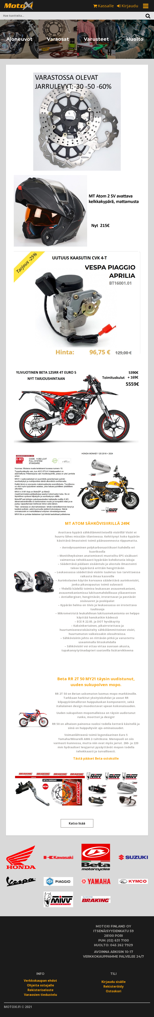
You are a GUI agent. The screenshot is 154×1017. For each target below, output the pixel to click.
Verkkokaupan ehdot (40, 980)
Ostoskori (113, 991)
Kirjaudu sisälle (113, 982)
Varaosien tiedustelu (40, 994)
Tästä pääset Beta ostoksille (96, 758)
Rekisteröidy (113, 986)
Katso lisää (77, 823)
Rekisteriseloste (40, 990)
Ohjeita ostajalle (40, 985)
